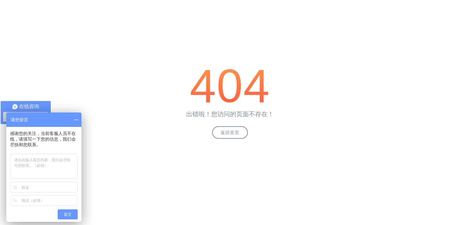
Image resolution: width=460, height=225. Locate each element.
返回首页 (230, 132)
